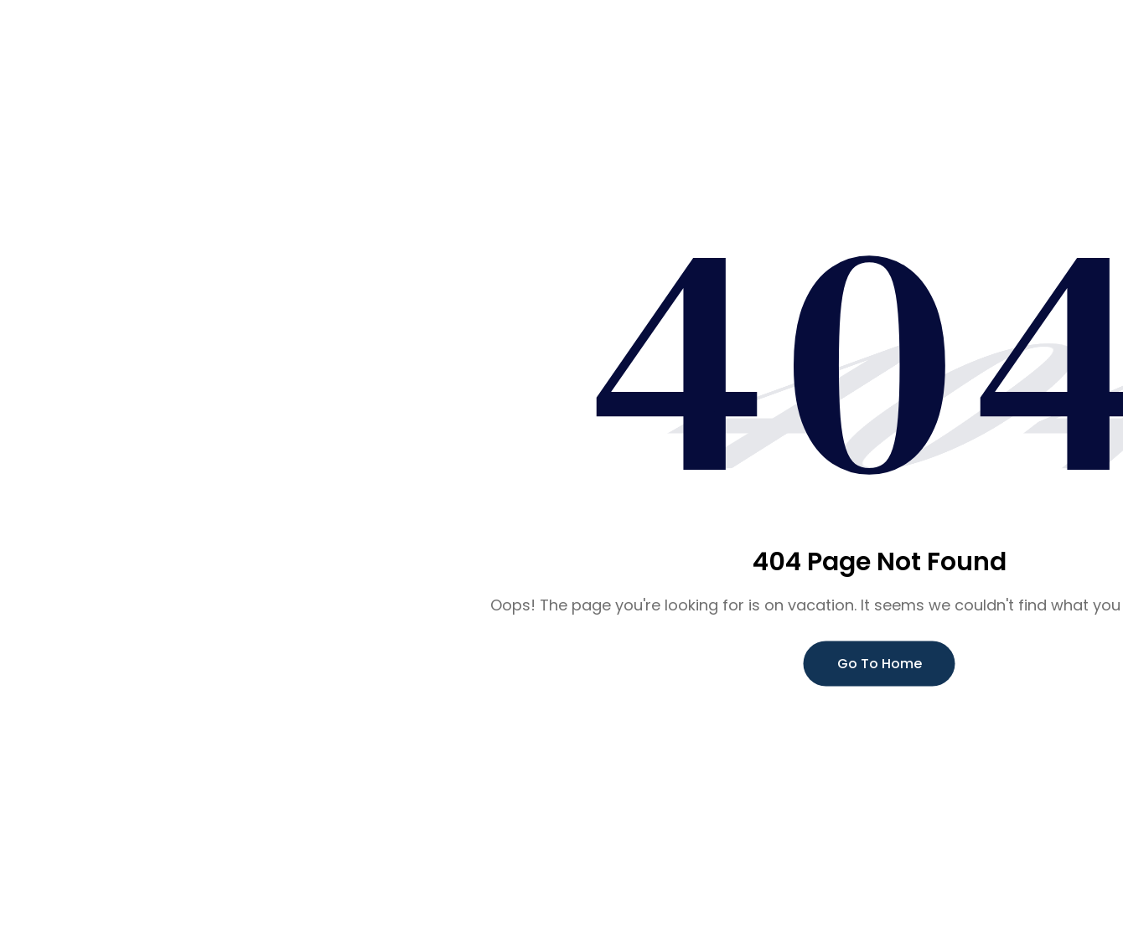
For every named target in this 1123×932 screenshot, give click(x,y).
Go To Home (879, 663)
